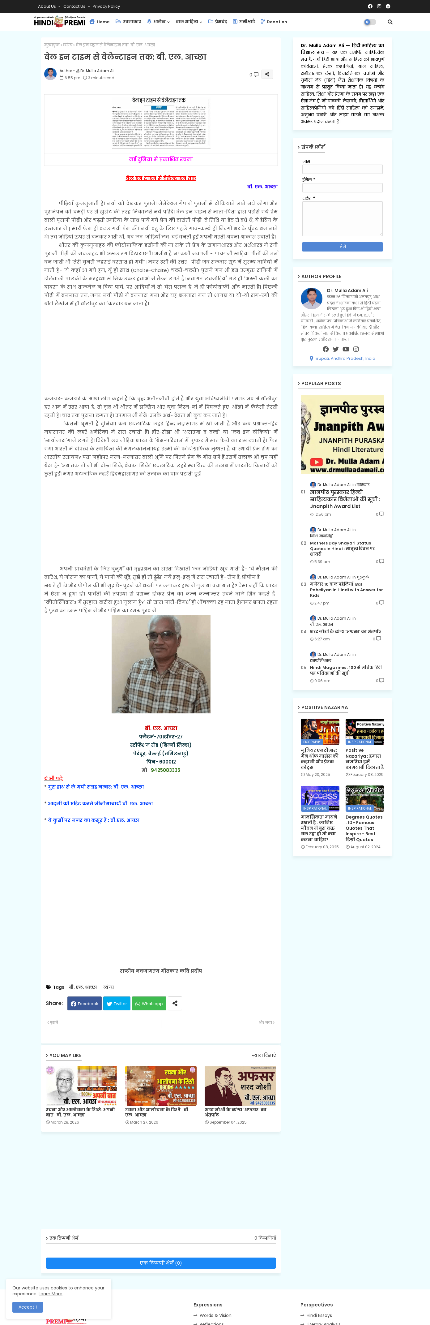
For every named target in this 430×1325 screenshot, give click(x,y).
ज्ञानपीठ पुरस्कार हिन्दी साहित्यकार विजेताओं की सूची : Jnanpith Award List (345, 499)
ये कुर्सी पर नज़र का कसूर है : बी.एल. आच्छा (93, 820)
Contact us (74, 6)
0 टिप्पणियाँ (265, 1238)
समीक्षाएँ (244, 22)
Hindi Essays (319, 1315)
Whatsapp (152, 1004)
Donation (274, 22)
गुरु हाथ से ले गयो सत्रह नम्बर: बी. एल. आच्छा (96, 787)
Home (99, 22)
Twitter (120, 1004)
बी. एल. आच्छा (83, 987)
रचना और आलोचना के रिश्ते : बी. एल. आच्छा (157, 1112)
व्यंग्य (67, 45)
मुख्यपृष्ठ (52, 45)
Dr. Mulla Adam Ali (323, 45)
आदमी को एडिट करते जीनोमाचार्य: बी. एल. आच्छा (100, 803)
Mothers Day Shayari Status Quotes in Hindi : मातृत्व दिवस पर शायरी (342, 548)
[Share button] (175, 1003)
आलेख (156, 22)
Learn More (50, 1294)
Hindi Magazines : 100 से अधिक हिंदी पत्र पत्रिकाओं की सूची (346, 670)
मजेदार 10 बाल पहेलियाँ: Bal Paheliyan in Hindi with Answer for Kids (346, 590)
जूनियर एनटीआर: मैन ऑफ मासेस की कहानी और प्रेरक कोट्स (319, 758)
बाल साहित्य (187, 22)
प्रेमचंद (217, 22)
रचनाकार (128, 22)
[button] (390, 22)
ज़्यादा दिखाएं (264, 1055)
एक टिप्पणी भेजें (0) (161, 1263)
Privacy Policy (106, 6)
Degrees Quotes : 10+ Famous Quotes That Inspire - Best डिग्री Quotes (364, 828)
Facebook (88, 1004)
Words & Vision (216, 1315)
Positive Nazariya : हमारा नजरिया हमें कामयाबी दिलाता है (365, 758)
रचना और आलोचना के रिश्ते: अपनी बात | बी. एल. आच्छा (80, 1112)
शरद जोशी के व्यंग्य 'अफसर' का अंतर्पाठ (235, 1112)
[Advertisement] (161, 351)
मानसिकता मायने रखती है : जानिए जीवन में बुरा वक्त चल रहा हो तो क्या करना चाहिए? (319, 828)
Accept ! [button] (28, 1307)
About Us (47, 6)
